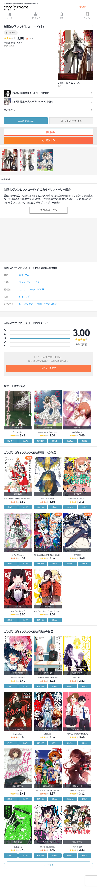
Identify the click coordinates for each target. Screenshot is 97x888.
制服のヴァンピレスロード (19, 189)
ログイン (87, 15)
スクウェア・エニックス (29, 282)
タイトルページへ (48, 210)
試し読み (48, 132)
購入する (48, 140)
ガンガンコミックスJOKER (32, 290)
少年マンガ (24, 297)
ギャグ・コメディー (52, 304)
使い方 (82, 7)
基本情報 (6, 179)
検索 (61, 15)
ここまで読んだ (26, 121)
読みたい (11, 441)
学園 (39, 304)
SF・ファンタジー (27, 304)
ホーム (10, 15)
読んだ (25, 441)
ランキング (36, 15)
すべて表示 (48, 865)
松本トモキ (11, 33)
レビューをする (48, 368)
